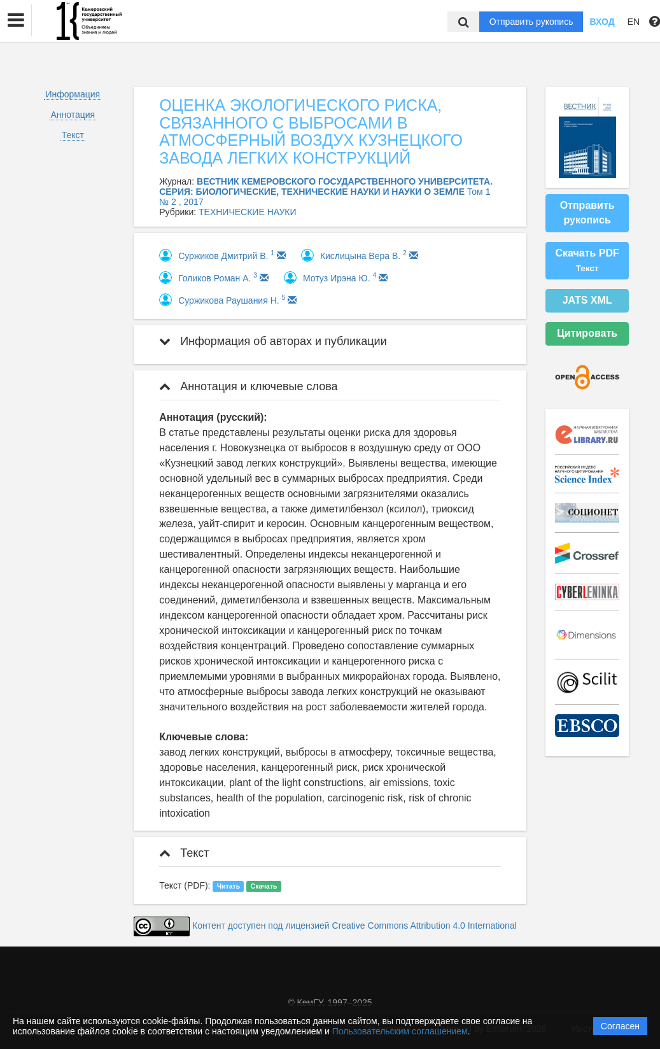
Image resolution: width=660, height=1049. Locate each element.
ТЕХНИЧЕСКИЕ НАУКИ (248, 212)
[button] (16, 20)
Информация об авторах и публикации (273, 341)
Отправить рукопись (531, 22)
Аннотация (72, 114)
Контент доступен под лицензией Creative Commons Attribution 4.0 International (354, 925)
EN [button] (634, 22)
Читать (228, 886)
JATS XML (587, 300)
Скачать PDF (587, 260)
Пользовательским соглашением (400, 1031)
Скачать (264, 886)
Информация (72, 94)
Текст (73, 135)
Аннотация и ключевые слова (248, 386)
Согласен (620, 1026)
